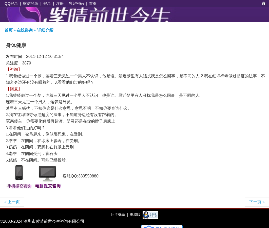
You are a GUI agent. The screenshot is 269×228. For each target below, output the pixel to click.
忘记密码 (76, 3)
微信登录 (30, 3)
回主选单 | (119, 215)
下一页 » (257, 202)
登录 (47, 3)
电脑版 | (135, 215)
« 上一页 (12, 202)
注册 (60, 3)
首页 (93, 3)
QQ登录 (11, 3)
